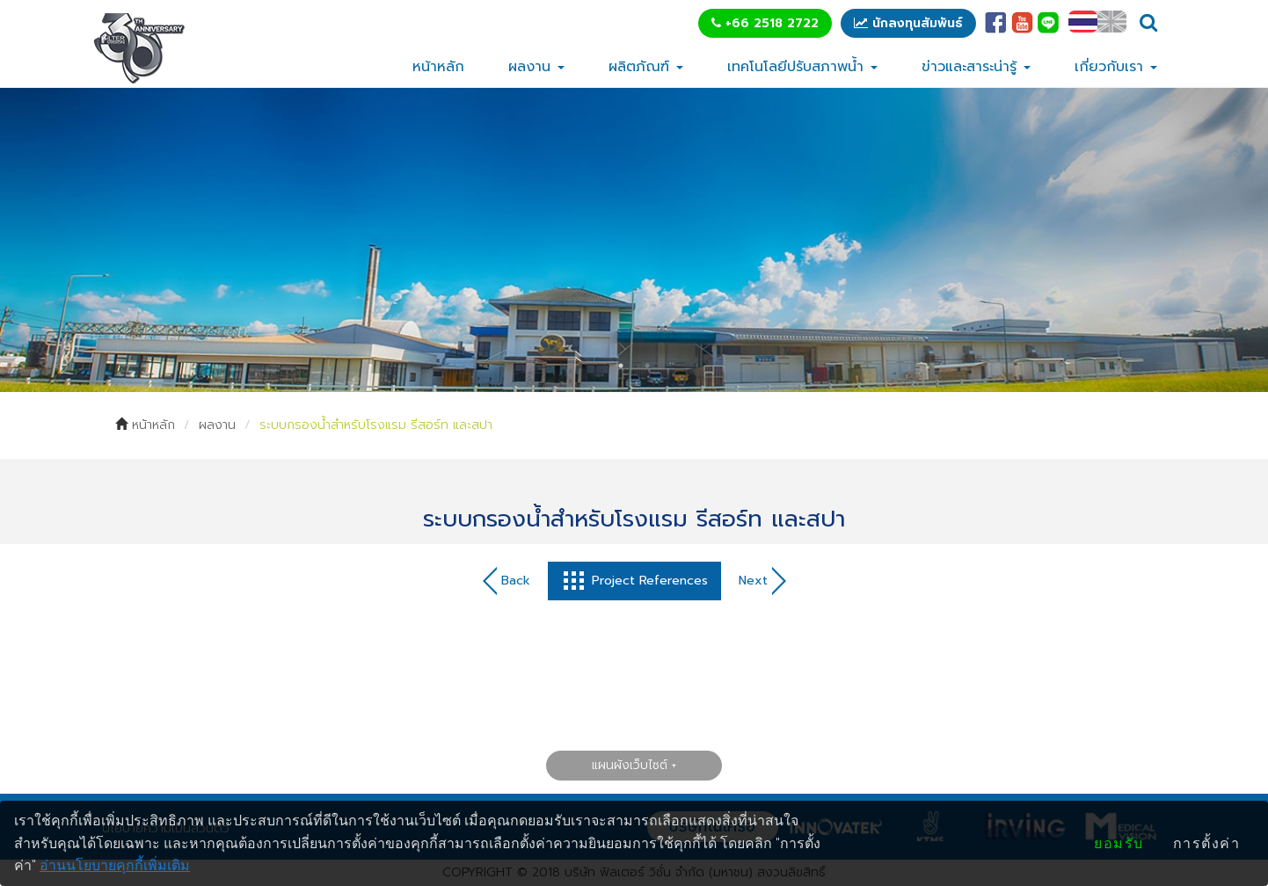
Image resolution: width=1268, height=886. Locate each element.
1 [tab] (621, 365)
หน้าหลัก (438, 66)
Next (762, 581)
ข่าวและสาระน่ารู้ (976, 66)
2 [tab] (647, 365)
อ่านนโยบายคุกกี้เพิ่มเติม (115, 865)
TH (1082, 22)
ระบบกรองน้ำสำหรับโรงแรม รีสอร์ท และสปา (375, 425)
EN (1111, 22)
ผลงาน (536, 66)
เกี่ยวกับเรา (1116, 66)
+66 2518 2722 (765, 23)
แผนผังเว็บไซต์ (629, 764)
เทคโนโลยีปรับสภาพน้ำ (802, 66)
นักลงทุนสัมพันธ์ (908, 23)
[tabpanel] (634, 240)
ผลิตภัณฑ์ (645, 66)
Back (506, 581)
